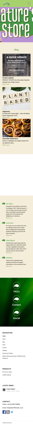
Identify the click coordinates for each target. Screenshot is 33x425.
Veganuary (6, 111)
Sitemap (4, 350)
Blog (3, 342)
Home (4, 336)
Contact (16, 304)
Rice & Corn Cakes (7, 372)
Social (16, 318)
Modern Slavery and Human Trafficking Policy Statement (13, 357)
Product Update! (8, 78)
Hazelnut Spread (6, 375)
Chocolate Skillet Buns (10, 139)
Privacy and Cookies (7, 353)
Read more (6, 84)
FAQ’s (16, 291)
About (4, 339)
